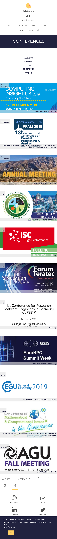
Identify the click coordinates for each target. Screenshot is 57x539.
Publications (22, 25)
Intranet (14, 503)
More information (9, 529)
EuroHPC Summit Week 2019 (44, 364)
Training (28, 73)
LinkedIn (14, 514)
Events (46, 25)
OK (11, 535)
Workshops (28, 62)
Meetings (29, 65)
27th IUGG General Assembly (44, 220)
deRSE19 (52, 328)
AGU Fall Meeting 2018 (46, 472)
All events (28, 58)
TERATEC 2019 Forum (47, 292)
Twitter (42, 514)
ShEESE (31, 30)
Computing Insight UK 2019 (45, 111)
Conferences (29, 69)
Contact (31, 20)
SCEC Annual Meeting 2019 (45, 184)
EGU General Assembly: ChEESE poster (39, 400)
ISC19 (54, 256)
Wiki (23, 20)
